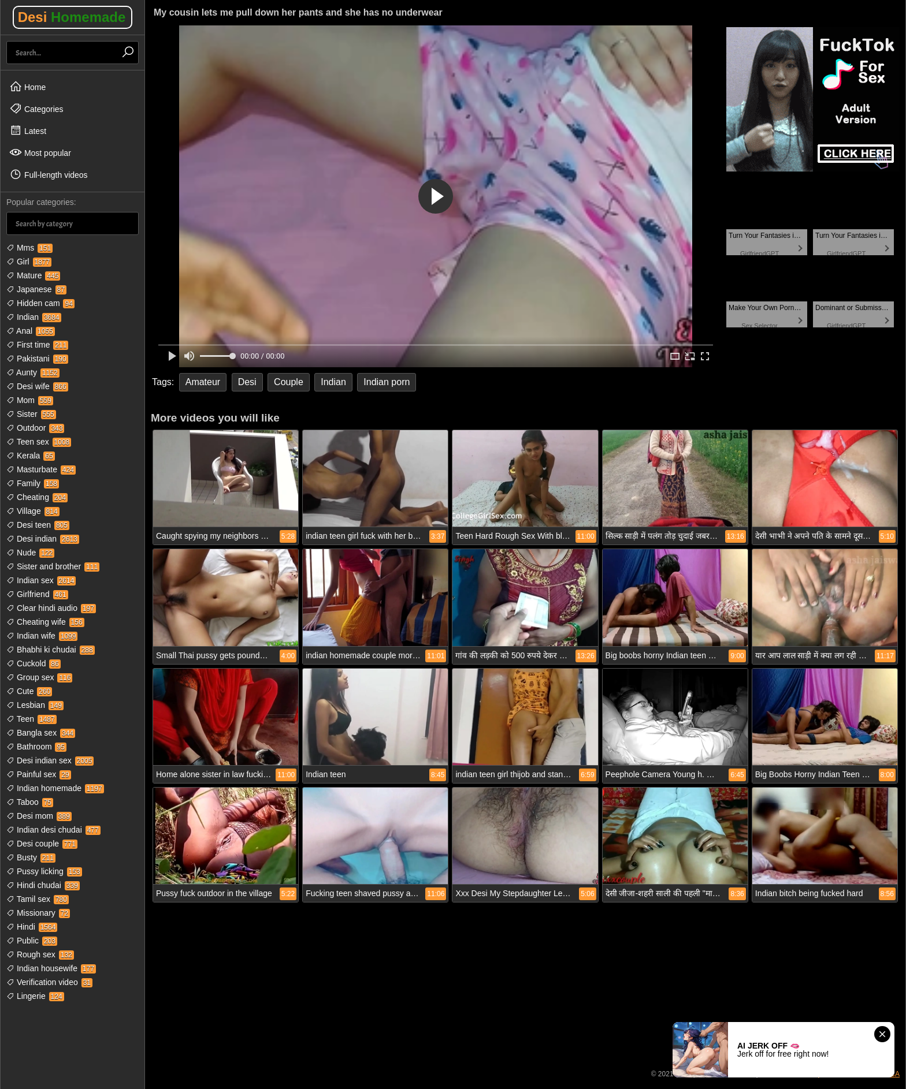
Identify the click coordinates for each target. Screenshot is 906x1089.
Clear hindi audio (51, 608)
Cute (29, 691)
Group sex (39, 677)
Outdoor (35, 427)
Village (33, 511)
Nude (30, 552)
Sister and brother (52, 566)
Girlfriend (37, 594)
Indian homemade (55, 788)
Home (27, 86)
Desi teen (37, 524)
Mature (33, 275)
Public (31, 940)
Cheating (37, 497)
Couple (288, 382)
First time (37, 344)
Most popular (40, 152)
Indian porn (386, 382)
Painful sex (38, 774)
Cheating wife (45, 621)
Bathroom (36, 746)
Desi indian (42, 538)
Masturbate (41, 469)
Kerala (30, 455)
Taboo (29, 802)
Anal (30, 330)
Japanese (36, 289)
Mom (29, 400)
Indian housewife (51, 968)
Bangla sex (40, 732)
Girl (28, 261)
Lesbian (35, 705)
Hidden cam (40, 303)
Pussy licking (44, 871)
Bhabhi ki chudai (50, 649)
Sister (31, 414)
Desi (72, 17)
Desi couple (41, 843)
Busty (30, 857)
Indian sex (41, 580)
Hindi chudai (43, 885)
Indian (33, 317)
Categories (36, 108)
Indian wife (41, 635)
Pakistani (37, 358)
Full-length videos (48, 174)
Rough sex (40, 954)
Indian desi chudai (53, 829)
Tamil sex (37, 899)
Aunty (33, 372)
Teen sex (38, 441)
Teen (31, 718)
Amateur (202, 382)
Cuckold (33, 663)
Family (32, 483)
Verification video (49, 982)
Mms (29, 247)
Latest (27, 130)
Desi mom (39, 816)
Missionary (38, 913)
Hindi (31, 926)
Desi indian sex (50, 760)
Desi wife (37, 386)
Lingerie (35, 996)
